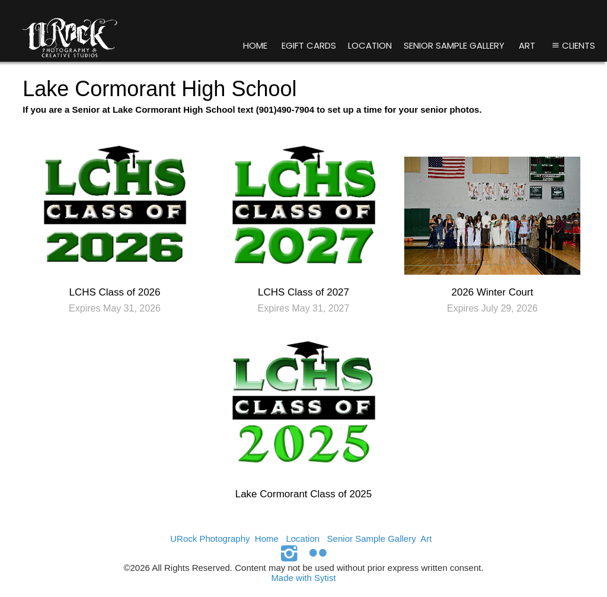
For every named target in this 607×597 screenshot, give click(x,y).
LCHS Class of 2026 (114, 292)
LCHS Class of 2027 (303, 292)
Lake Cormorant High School (159, 89)
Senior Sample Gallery (454, 45)
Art (527, 45)
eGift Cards (309, 45)
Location (370, 45)
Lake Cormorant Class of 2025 (303, 494)
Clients (572, 45)
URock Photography (210, 539)
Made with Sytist (303, 578)
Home (255, 45)
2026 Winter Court (492, 292)
